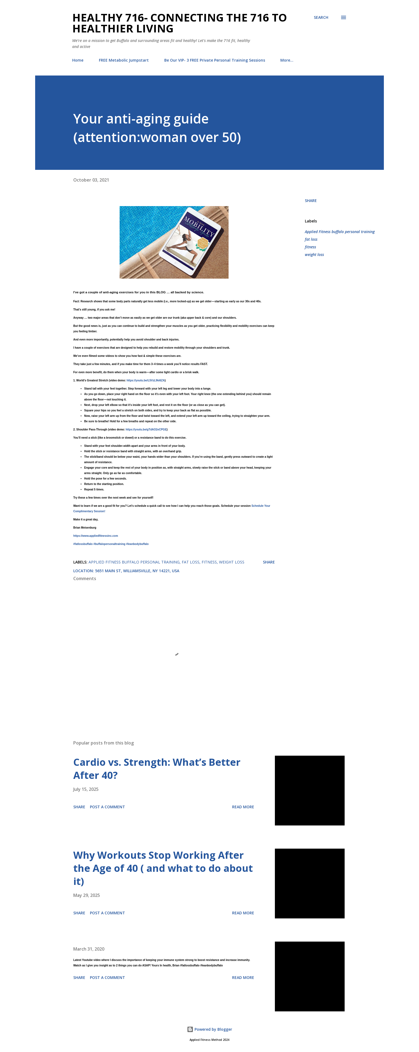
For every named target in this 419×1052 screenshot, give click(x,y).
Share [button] (311, 200)
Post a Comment (107, 806)
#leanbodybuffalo (137, 543)
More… (286, 60)
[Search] (321, 17)
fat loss (311, 239)
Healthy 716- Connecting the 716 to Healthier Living (179, 23)
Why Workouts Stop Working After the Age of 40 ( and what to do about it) (163, 868)
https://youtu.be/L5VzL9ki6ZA (146, 380)
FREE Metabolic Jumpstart (124, 60)
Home (77, 60)
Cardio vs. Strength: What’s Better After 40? (157, 768)
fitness (310, 246)
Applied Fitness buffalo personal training (340, 231)
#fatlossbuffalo (83, 543)
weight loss (314, 254)
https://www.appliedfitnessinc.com (95, 535)
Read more (243, 806)
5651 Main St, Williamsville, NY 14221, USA (137, 570)
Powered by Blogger (209, 1029)
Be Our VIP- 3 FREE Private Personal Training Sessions (214, 60)
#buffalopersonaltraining (109, 543)
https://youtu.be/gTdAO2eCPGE (146, 429)
